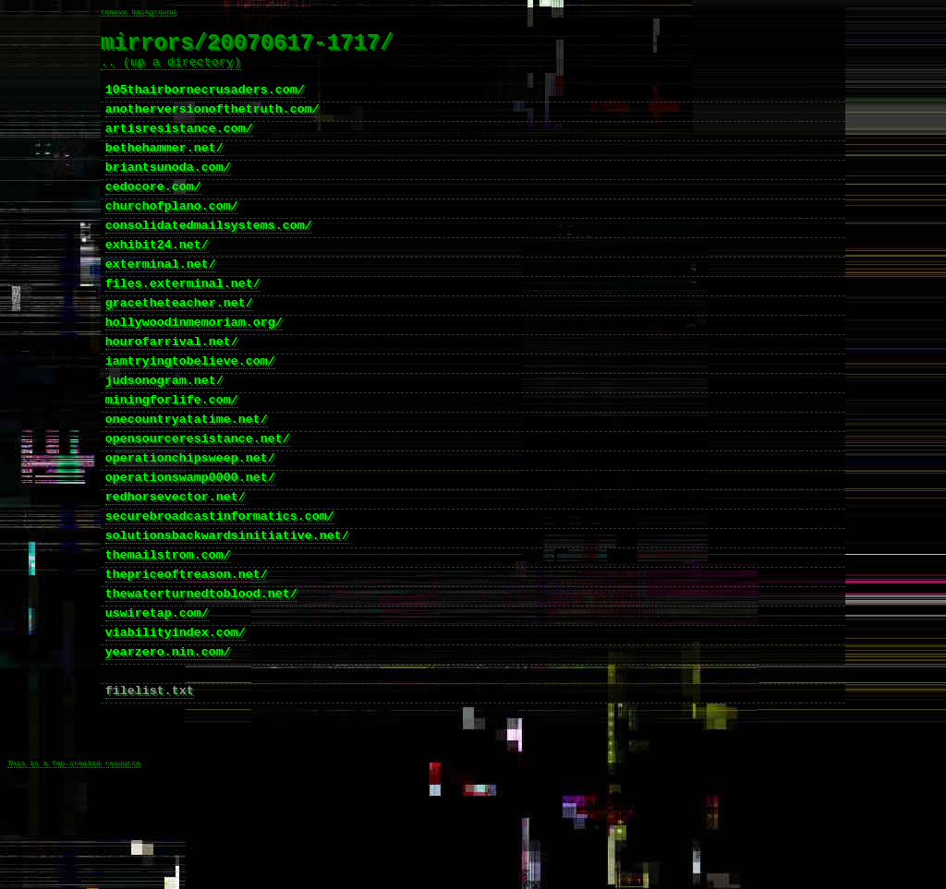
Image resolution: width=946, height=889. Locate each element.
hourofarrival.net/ (171, 392)
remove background (138, 12)
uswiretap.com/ (157, 702)
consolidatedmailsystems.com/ (208, 259)
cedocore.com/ (153, 215)
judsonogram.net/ (164, 436)
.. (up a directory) (171, 71)
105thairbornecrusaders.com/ (205, 104)
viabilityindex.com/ (175, 724)
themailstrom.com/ (168, 636)
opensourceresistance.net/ (197, 503)
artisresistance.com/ (179, 148)
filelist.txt (149, 791)
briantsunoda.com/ (168, 193)
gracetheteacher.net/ (179, 348)
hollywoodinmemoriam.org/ (194, 370)
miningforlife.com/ (171, 459)
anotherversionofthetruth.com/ (212, 126)
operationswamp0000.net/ (190, 547)
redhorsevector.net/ (175, 569)
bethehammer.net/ (164, 170)
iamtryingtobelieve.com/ (190, 414)
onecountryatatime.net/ (186, 481)
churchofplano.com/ (171, 237)
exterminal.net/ (160, 303)
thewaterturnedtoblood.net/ (201, 680)
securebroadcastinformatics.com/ (219, 591)
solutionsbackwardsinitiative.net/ (227, 614)
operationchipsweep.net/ (190, 525)
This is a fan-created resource (73, 876)
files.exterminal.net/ (183, 326)
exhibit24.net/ (157, 281)
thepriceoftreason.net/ (186, 658)
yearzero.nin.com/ (168, 747)
